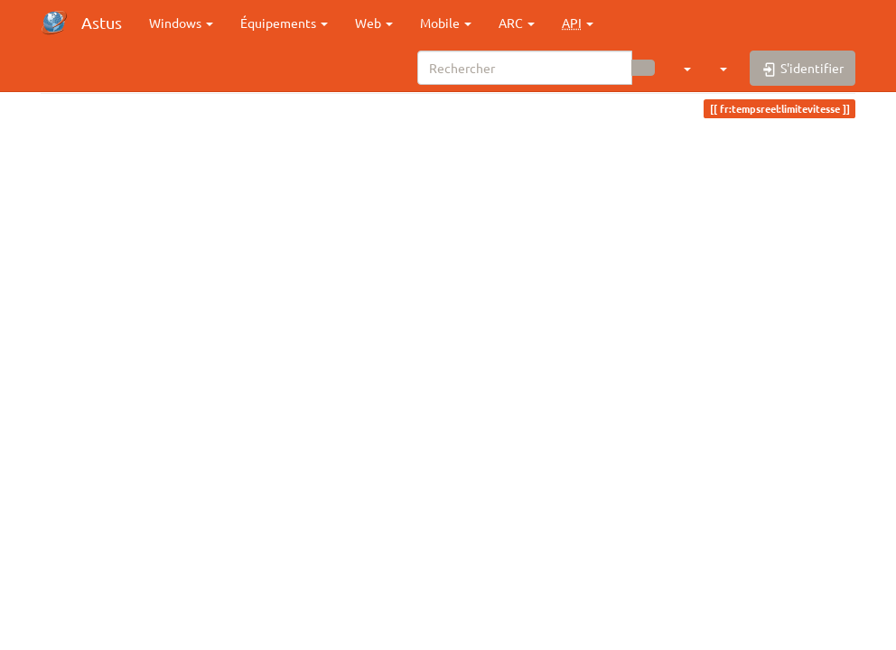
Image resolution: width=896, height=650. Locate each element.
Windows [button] (181, 22)
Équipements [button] (284, 22)
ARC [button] (517, 22)
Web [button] (374, 22)
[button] (577, 22)
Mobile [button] (445, 22)
